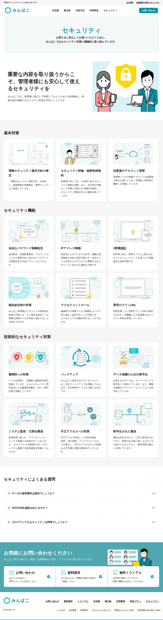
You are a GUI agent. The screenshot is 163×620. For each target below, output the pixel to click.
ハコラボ (61, 610)
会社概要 (72, 610)
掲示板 (67, 10)
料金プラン (135, 601)
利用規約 (84, 610)
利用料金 (94, 10)
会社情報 (129, 2)
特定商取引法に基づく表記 (149, 610)
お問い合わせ (148, 10)
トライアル (83, 601)
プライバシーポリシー (101, 610)
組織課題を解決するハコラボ (147, 2)
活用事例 (120, 601)
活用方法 (80, 10)
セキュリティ (110, 10)
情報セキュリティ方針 (124, 610)
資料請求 (68, 601)
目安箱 (55, 10)
